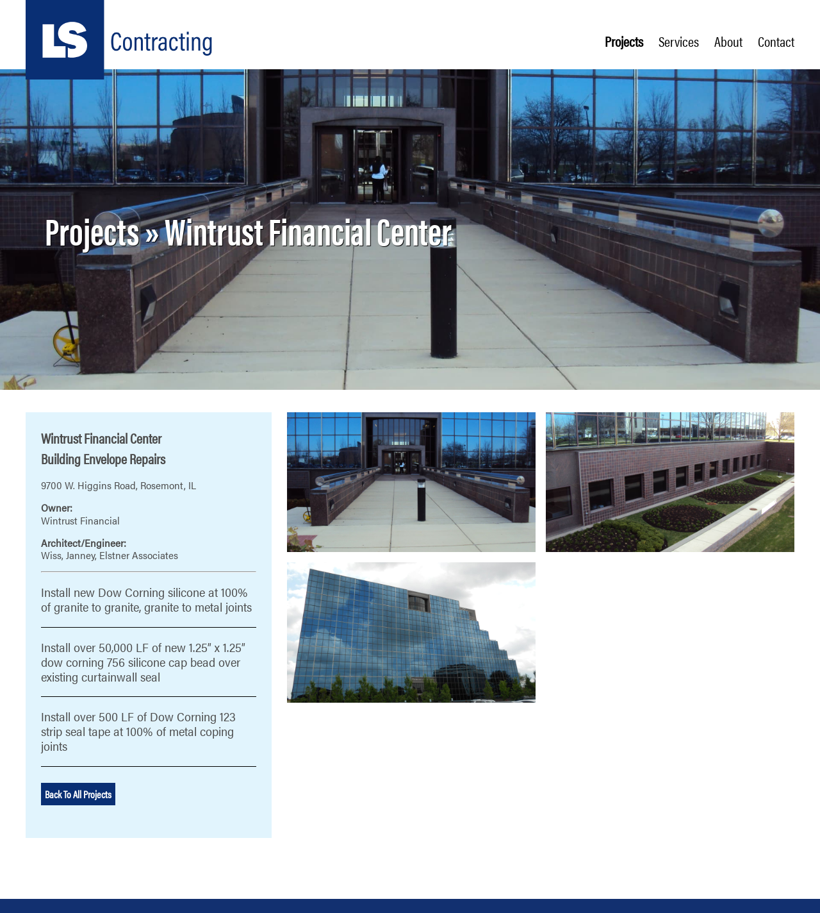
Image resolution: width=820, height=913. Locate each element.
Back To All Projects (78, 794)
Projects (624, 41)
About (728, 41)
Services (679, 41)
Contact (776, 41)
